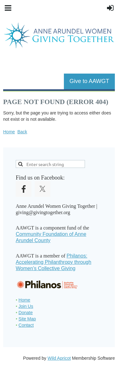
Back (22, 131)
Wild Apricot (59, 358)
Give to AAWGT (89, 81)
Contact (26, 325)
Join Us (26, 306)
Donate (26, 312)
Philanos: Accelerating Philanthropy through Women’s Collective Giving (53, 262)
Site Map (27, 318)
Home (9, 131)
